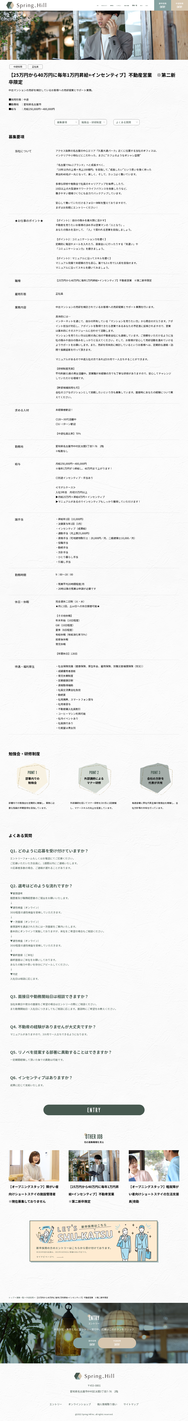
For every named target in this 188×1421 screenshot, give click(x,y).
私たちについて (92, 5)
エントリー (56, 1404)
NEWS (139, 5)
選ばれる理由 (122, 5)
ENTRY (94, 1110)
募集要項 (48, 122)
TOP (84, 5)
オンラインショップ (79, 1404)
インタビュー (112, 5)
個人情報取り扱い (107, 1404)
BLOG (146, 5)
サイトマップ (130, 1404)
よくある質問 (128, 122)
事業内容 (102, 5)
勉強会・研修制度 (92, 122)
